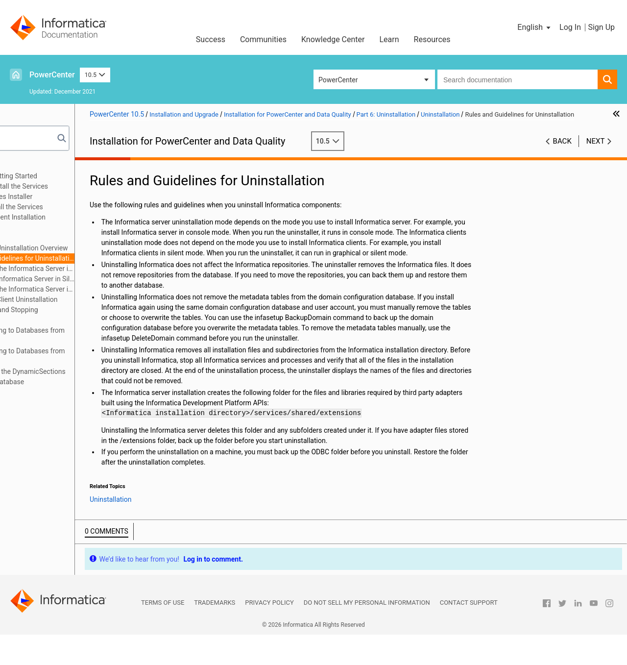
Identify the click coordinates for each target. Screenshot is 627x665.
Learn (389, 39)
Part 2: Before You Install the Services (73, 186)
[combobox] (517, 79)
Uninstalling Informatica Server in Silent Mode (98, 279)
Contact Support (469, 633)
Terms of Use (162, 633)
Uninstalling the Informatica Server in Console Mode (98, 268)
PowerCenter (52, 74)
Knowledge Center (333, 39)
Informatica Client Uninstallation (90, 299)
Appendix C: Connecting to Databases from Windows (81, 356)
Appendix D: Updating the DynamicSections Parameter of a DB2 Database (82, 377)
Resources (432, 39)
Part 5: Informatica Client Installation (72, 217)
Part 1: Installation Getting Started (68, 176)
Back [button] (562, 151)
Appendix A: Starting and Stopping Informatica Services (68, 315)
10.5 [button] (95, 74)
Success (210, 39)
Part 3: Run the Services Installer (65, 196)
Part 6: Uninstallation (48, 227)
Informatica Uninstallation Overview (95, 248)
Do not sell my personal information (367, 633)
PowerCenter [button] (338, 80)
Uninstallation (52, 238)
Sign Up (601, 27)
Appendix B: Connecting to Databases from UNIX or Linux (81, 335)
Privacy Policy (269, 633)
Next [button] (595, 151)
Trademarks (214, 633)
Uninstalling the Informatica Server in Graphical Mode (98, 289)
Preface (28, 166)
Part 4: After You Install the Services (70, 207)
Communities (263, 39)
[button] (535, 27)
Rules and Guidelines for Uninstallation (98, 258)
